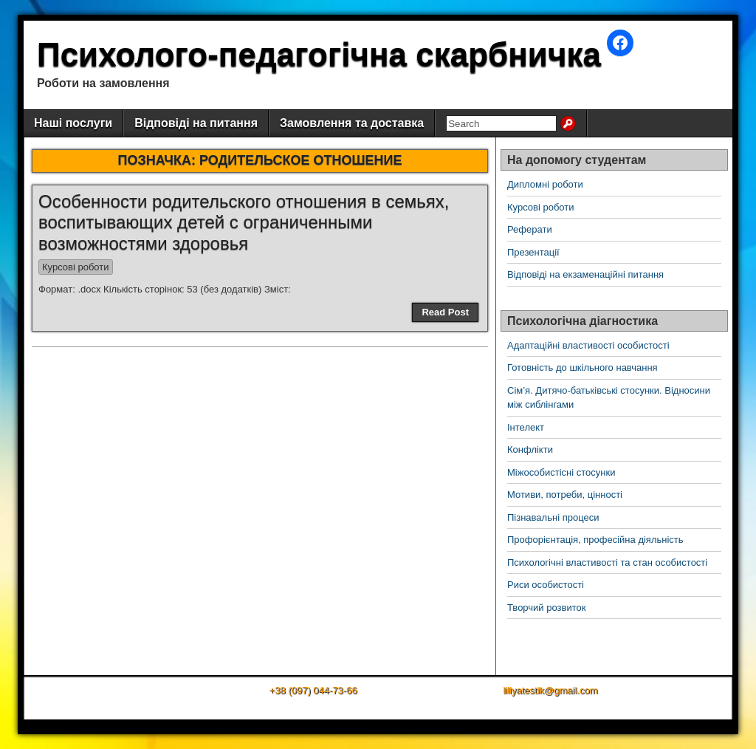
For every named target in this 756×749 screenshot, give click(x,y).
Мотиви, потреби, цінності (564, 494)
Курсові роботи (75, 267)
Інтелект (525, 427)
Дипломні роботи (545, 184)
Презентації (533, 252)
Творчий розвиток (546, 607)
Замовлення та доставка (352, 123)
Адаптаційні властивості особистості (588, 345)
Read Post (445, 312)
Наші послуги (73, 123)
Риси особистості (545, 584)
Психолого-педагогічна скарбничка (319, 54)
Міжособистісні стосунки (561, 472)
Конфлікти (530, 449)
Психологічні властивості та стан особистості (607, 562)
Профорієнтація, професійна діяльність (595, 539)
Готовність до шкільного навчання (582, 367)
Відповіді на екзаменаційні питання (585, 274)
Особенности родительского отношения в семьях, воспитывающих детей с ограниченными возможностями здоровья (244, 222)
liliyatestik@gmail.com (550, 690)
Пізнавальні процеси (553, 517)
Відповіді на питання (196, 123)
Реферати (529, 229)
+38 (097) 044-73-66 (313, 690)
